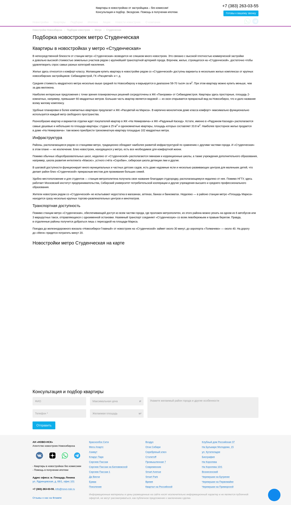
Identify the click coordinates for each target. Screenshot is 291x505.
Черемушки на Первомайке (217, 482)
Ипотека (93, 22)
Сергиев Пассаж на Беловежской (108, 467)
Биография (208, 457)
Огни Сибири (153, 447)
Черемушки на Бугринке (216, 477)
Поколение (95, 487)
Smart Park (152, 477)
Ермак (92, 482)
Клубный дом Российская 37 (218, 442)
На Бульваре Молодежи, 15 (218, 447)
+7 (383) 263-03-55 (240, 5)
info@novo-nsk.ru (65, 489)
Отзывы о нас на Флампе (47, 497)
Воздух (150, 442)
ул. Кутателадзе (211, 452)
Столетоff (151, 457)
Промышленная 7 (156, 462)
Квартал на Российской (159, 487)
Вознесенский (210, 472)
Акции (106, 22)
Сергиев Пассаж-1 (99, 472)
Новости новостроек (128, 22)
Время (149, 482)
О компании (153, 22)
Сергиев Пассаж (98, 462)
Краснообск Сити (99, 442)
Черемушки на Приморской (217, 487)
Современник (153, 467)
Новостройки (41, 22)
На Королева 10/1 (212, 467)
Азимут (93, 452)
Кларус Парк (96, 457)
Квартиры (60, 22)
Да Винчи (94, 477)
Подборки (77, 22)
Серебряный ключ (156, 452)
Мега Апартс (96, 447)
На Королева (209, 462)
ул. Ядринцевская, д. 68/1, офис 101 (53, 481)
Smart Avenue (153, 472)
